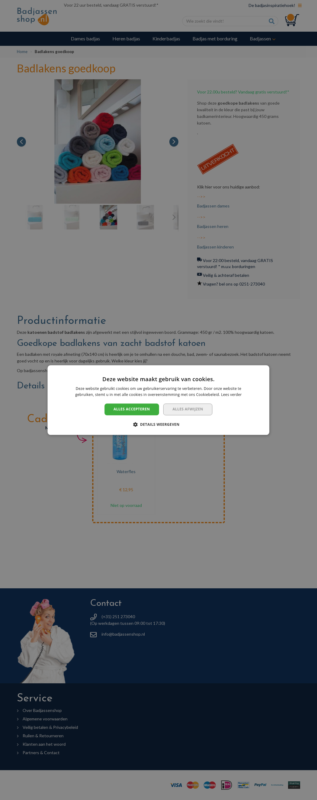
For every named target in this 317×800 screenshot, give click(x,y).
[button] (158, 424)
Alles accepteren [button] (132, 409)
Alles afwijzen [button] (187, 409)
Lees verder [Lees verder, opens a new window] (231, 394)
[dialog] (158, 400)
